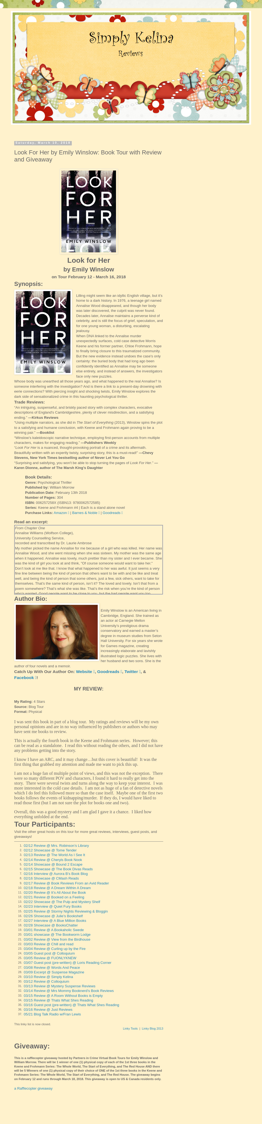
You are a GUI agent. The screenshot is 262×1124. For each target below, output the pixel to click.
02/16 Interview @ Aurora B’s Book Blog (56, 874)
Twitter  (132, 671)
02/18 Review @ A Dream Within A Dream (57, 888)
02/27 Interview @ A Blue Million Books (55, 921)
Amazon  (61, 513)
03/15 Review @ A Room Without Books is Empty (63, 996)
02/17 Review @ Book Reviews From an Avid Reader (66, 883)
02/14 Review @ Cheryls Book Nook (53, 860)
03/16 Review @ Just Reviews (48, 1010)
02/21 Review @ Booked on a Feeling (54, 897)
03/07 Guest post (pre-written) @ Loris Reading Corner (67, 963)
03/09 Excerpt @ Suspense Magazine (54, 972)
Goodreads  (113, 513)
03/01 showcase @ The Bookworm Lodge (57, 934)
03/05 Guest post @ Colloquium (49, 953)
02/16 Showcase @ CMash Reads (51, 878)
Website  (85, 671)
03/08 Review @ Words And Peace (52, 967)
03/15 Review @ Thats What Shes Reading (58, 1000)
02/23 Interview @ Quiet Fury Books (53, 906)
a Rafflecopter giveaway (33, 1088)
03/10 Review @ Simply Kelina (48, 977)
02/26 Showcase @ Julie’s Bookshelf (53, 916)
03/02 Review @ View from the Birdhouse (57, 939)
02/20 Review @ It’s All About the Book (55, 892)
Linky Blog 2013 (152, 1028)
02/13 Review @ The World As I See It (54, 855)
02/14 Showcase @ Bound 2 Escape (53, 864)
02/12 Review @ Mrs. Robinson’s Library (56, 846)
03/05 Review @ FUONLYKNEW (50, 958)
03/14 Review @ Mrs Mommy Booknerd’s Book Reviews (69, 991)
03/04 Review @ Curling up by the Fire (55, 949)
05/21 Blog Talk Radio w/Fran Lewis (52, 1014)
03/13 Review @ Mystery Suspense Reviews (60, 986)
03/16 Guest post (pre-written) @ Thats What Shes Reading (71, 1005)
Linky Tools (130, 1028)
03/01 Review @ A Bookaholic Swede (54, 930)
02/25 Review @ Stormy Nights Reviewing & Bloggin (66, 911)
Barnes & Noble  (86, 513)
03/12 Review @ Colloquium (46, 981)
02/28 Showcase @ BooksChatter (51, 925)
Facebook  (25, 677)
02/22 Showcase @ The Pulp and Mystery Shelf (62, 902)
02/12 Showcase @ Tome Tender (50, 850)
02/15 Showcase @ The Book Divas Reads (58, 869)
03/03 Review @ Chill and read (48, 944)
